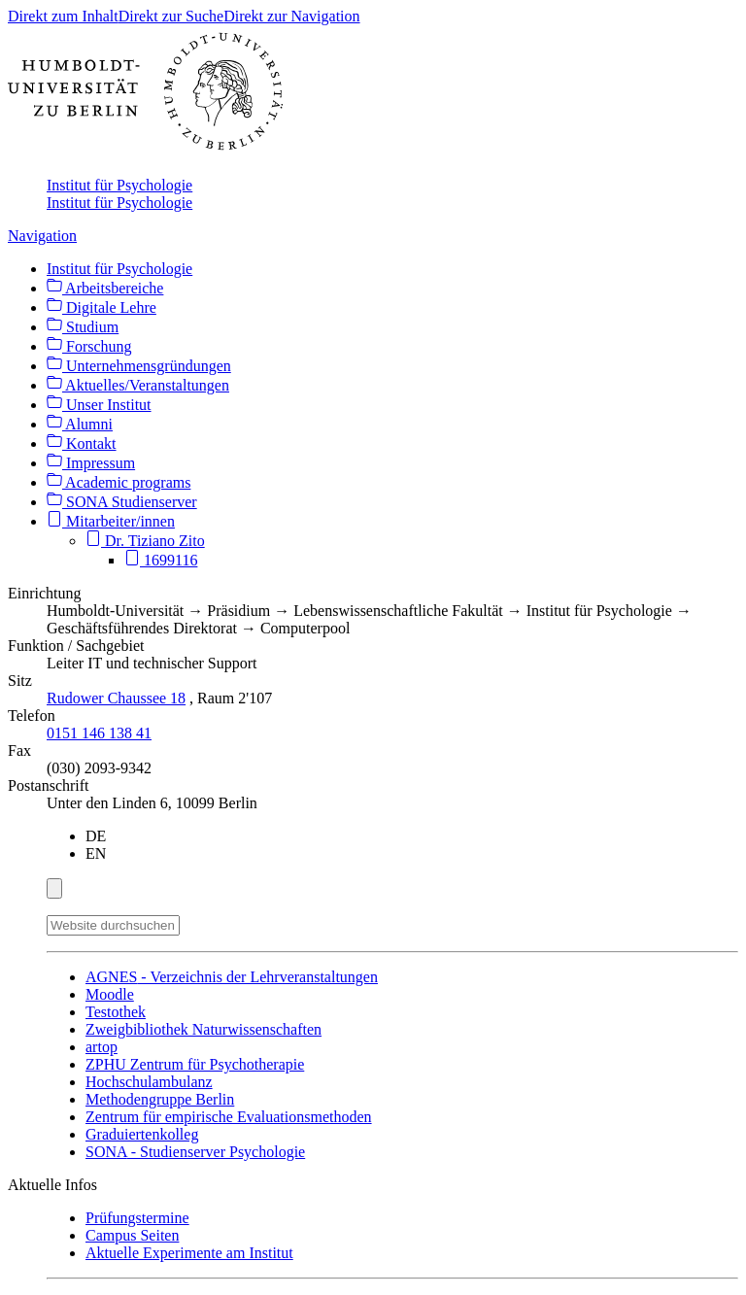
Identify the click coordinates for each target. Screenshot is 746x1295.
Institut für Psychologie (119, 185)
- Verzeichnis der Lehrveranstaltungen (231, 977)
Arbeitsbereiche (105, 288)
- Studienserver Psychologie (195, 1151)
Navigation (42, 235)
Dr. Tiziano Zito (145, 540)
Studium (83, 327)
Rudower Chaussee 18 (116, 698)
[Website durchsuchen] (113, 925)
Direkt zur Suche (171, 16)
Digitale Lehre (101, 307)
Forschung (89, 346)
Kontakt (82, 443)
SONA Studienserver (122, 502)
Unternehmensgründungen (139, 366)
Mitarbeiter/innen (111, 521)
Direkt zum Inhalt (63, 16)
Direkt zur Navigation (291, 16)
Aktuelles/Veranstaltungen (138, 385)
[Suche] (191, 922)
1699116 (160, 560)
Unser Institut (99, 404)
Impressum (91, 463)
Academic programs (118, 482)
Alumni (80, 424)
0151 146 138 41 (99, 733)
